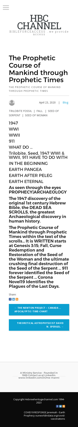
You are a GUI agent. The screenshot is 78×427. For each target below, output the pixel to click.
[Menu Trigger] (6, 7)
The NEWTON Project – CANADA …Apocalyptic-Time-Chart (37, 309)
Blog (65, 102)
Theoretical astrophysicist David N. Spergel (40, 324)
